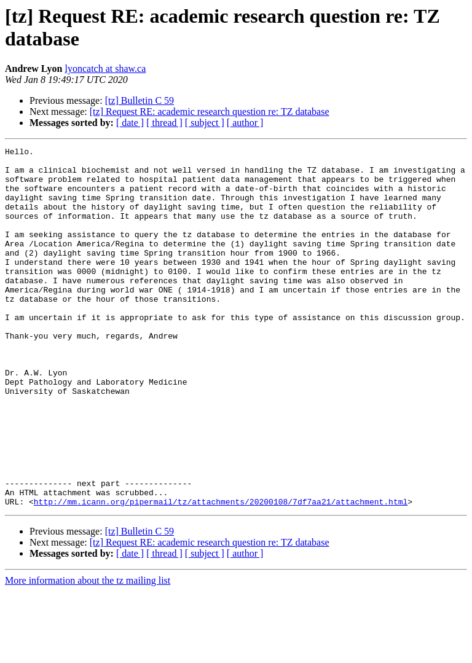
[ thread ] (164, 122)
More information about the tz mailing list (87, 652)
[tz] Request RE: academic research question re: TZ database (209, 111)
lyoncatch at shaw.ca (105, 68)
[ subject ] (204, 122)
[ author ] (245, 122)
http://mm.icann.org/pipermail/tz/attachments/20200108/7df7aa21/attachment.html (220, 573)
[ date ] (130, 122)
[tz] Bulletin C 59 (139, 100)
